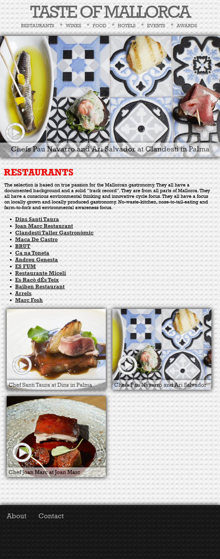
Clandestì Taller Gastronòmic (54, 232)
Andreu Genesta (36, 259)
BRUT (22, 246)
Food (99, 26)
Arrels (23, 293)
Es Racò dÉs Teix (37, 280)
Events (156, 26)
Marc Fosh (29, 300)
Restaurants (37, 26)
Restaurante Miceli (40, 273)
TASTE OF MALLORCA (110, 12)
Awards (187, 26)
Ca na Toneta (32, 253)
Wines (73, 26)
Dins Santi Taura (37, 219)
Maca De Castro (36, 239)
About (16, 516)
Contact (51, 516)
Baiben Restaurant (40, 286)
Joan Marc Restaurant (44, 226)
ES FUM (25, 266)
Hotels (127, 26)
